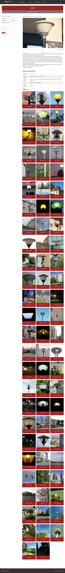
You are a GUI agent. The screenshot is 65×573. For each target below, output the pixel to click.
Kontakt (45, 2)
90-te (31, 76)
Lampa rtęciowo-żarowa (34, 79)
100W (31, 82)
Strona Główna (21, 2)
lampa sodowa (41, 79)
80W (40, 82)
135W (33, 82)
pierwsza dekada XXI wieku (37, 76)
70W (38, 82)
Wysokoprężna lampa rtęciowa (49, 79)
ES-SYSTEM (32, 73)
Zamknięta (32, 85)
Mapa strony (57, 570)
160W (36, 82)
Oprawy (29, 2)
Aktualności (37, 2)
